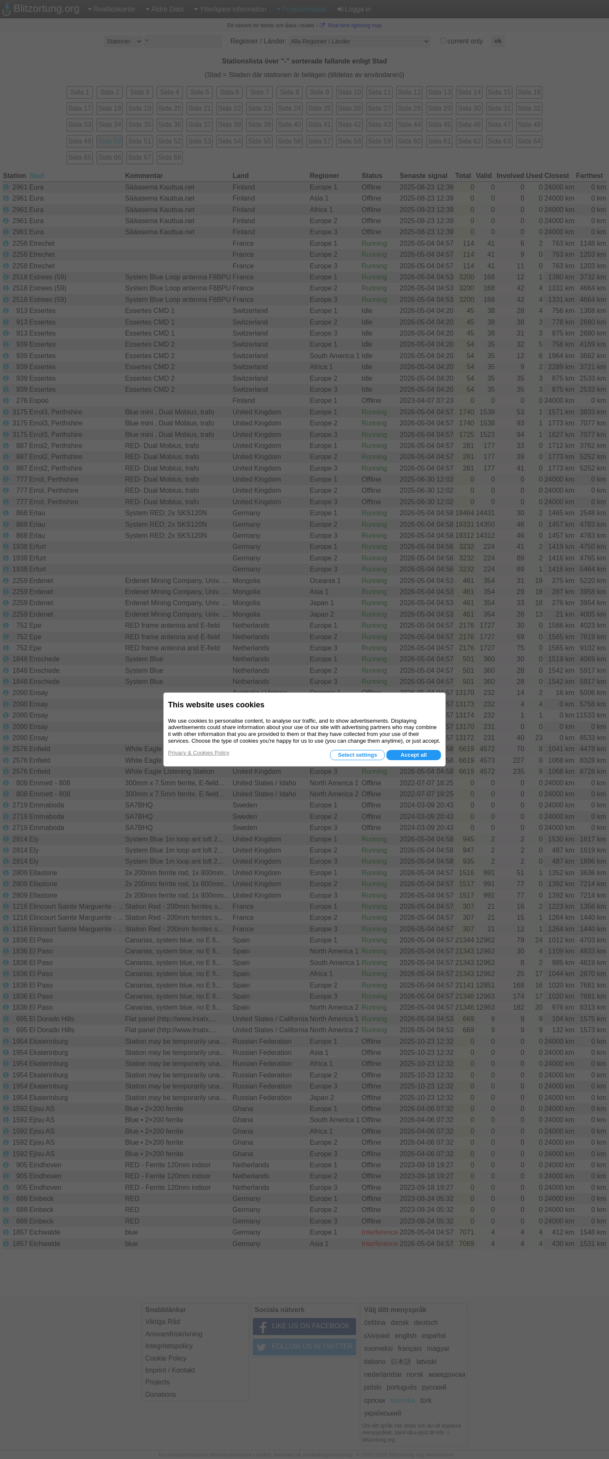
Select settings (357, 755)
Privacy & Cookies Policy (198, 753)
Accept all (413, 755)
